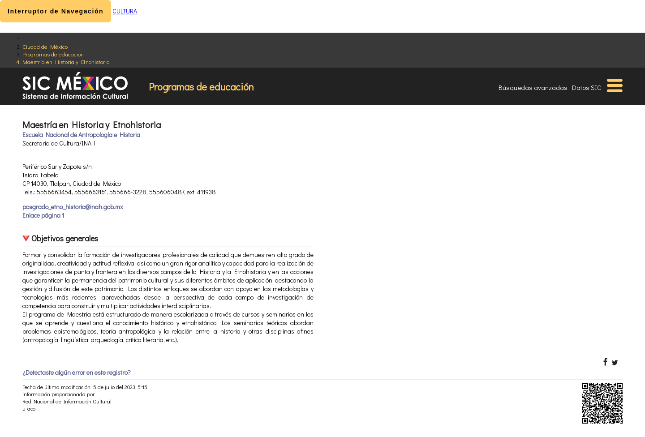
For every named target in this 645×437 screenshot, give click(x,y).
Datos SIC (586, 87)
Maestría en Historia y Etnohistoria (66, 61)
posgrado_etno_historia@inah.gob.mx (72, 206)
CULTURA (124, 11)
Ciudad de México (45, 46)
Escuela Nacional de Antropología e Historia (81, 134)
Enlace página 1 (43, 215)
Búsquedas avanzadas (533, 87)
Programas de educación (53, 54)
